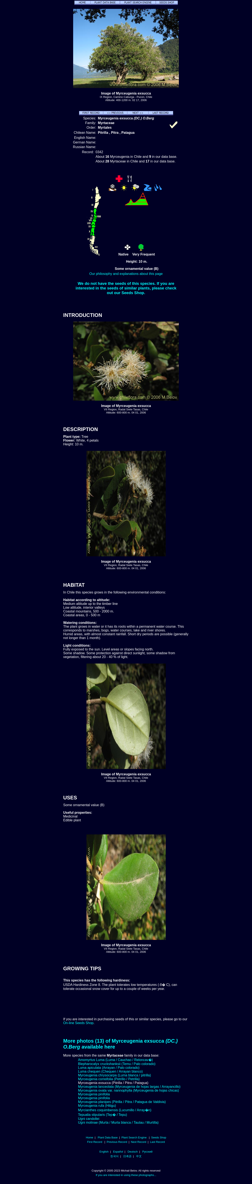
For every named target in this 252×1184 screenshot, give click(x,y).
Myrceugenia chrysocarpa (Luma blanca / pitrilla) (114, 1075)
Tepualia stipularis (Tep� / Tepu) (102, 1114)
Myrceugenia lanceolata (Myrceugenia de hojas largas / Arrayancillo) (129, 1086)
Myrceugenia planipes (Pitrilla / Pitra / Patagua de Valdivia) (122, 1102)
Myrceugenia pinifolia (94, 1094)
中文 (139, 1156)
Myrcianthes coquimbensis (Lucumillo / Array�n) (114, 1110)
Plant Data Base (108, 1137)
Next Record (138, 1141)
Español (118, 1151)
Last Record (157, 1141)
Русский (147, 1151)
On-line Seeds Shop (78, 1023)
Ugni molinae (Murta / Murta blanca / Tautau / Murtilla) (118, 1122)
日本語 (127, 1156)
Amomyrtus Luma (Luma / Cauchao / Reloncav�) (115, 1060)
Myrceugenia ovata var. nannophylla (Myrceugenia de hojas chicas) (128, 1090)
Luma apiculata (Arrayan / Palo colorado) (109, 1067)
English (104, 1151)
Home (89, 1137)
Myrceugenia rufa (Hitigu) (97, 1105)
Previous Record (117, 1141)
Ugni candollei (88, 1118)
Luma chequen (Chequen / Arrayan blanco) (110, 1071)
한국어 (114, 1156)
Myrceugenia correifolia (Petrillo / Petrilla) (109, 1079)
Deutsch (133, 1151)
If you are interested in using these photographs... (126, 1175)
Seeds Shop (158, 1137)
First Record (94, 1141)
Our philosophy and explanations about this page (126, 274)
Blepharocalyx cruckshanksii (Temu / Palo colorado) (116, 1064)
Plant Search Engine (134, 1137)
